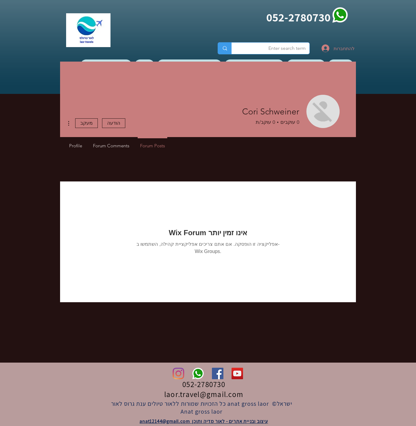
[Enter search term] (275, 48)
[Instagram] (178, 373)
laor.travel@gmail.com (203, 394)
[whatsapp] (340, 15)
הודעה (113, 123)
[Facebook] (217, 373)
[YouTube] (237, 373)
